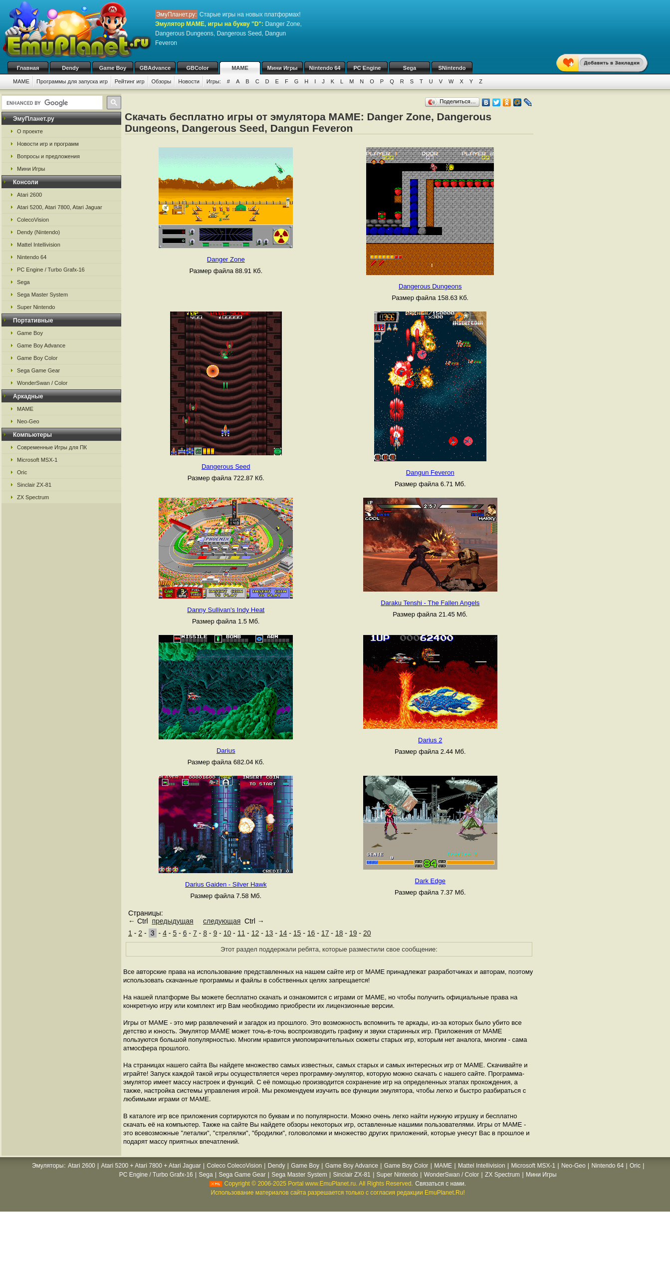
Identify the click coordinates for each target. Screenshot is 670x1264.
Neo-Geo (28, 421)
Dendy (70, 68)
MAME (239, 68)
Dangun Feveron (430, 472)
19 (353, 933)
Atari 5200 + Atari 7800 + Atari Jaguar (151, 1165)
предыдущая (172, 921)
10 (227, 933)
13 (269, 933)
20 (367, 933)
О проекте (30, 131)
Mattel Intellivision (38, 245)
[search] (51, 102)
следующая (221, 921)
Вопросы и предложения (48, 156)
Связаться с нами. (440, 1183)
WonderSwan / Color (42, 383)
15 (297, 933)
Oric (22, 472)
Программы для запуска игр (72, 81)
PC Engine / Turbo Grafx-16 (51, 270)
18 (339, 933)
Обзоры (162, 81)
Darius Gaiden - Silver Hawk (225, 884)
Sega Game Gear (38, 370)
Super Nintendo (36, 307)
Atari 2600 (29, 195)
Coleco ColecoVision (234, 1165)
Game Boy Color (37, 358)
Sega (409, 68)
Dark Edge (430, 881)
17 (325, 933)
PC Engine (367, 68)
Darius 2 (430, 740)
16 (311, 933)
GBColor (197, 68)
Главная (28, 68)
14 (283, 933)
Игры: (214, 81)
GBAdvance (155, 68)
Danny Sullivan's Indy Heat (225, 610)
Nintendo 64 (325, 68)
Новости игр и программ (48, 144)
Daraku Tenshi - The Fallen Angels (430, 603)
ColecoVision (33, 220)
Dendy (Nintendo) (38, 232)
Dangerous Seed (226, 466)
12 (255, 933)
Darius (226, 750)
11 (241, 933)
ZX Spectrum (33, 497)
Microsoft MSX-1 (37, 460)
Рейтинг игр (130, 81)
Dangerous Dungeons (430, 286)
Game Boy (112, 68)
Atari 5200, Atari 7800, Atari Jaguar (59, 207)
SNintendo (452, 68)
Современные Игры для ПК (52, 447)
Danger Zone (226, 259)
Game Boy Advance (41, 345)
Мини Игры (282, 68)
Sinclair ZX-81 (34, 485)
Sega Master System (42, 295)
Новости (189, 81)
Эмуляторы (47, 1165)
